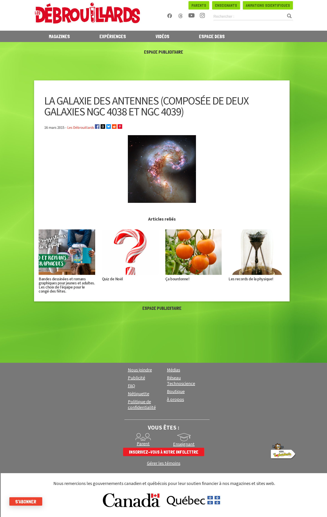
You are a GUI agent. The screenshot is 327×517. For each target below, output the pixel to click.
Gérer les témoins (163, 463)
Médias (173, 370)
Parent (143, 444)
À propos (175, 399)
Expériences (112, 36)
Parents (198, 5)
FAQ (131, 386)
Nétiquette (138, 394)
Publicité (136, 378)
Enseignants (226, 5)
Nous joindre (140, 370)
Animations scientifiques (268, 5)
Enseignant (184, 444)
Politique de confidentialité (142, 405)
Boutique (176, 391)
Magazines (59, 36)
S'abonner (27, 502)
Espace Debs (212, 36)
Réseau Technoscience (181, 381)
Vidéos (162, 36)
